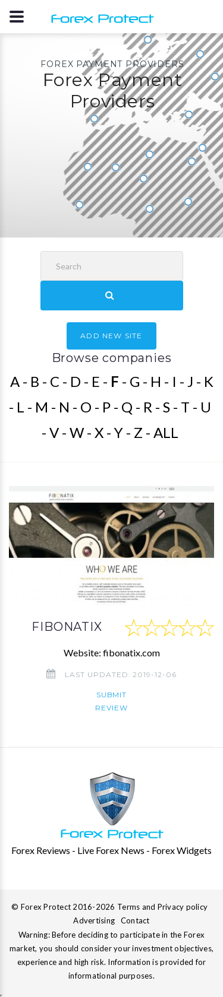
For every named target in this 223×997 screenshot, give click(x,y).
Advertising (94, 920)
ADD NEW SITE (111, 335)
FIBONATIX (67, 627)
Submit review (111, 701)
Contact (135, 920)
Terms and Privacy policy (162, 907)
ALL (165, 432)
